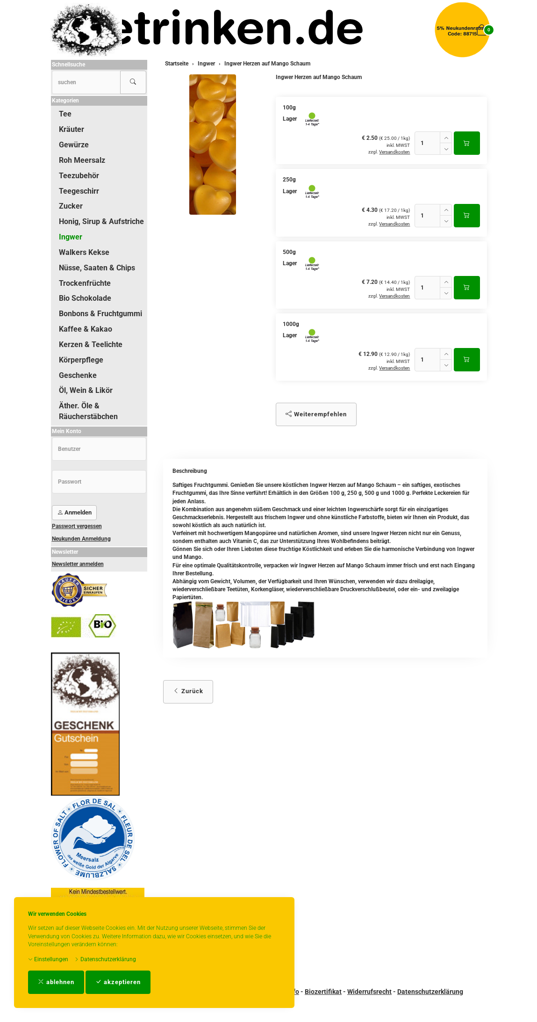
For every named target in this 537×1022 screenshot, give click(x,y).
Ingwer (70, 236)
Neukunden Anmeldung (81, 539)
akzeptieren (118, 982)
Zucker (71, 206)
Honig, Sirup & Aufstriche (101, 221)
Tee (65, 113)
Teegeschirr (79, 191)
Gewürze (74, 144)
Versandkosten (394, 151)
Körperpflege (81, 359)
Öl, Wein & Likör (86, 390)
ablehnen (56, 982)
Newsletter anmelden (78, 564)
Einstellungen (48, 959)
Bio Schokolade (85, 298)
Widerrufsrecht (369, 991)
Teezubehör (79, 175)
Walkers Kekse (84, 252)
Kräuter (71, 129)
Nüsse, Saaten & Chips (97, 267)
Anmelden (74, 512)
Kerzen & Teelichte (90, 344)
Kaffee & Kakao (85, 329)
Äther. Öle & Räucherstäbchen (88, 411)
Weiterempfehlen (316, 414)
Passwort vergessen (77, 526)
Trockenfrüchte (85, 283)
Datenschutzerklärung (105, 959)
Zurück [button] (188, 691)
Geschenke (78, 375)
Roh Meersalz (82, 160)
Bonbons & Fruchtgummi (100, 313)
